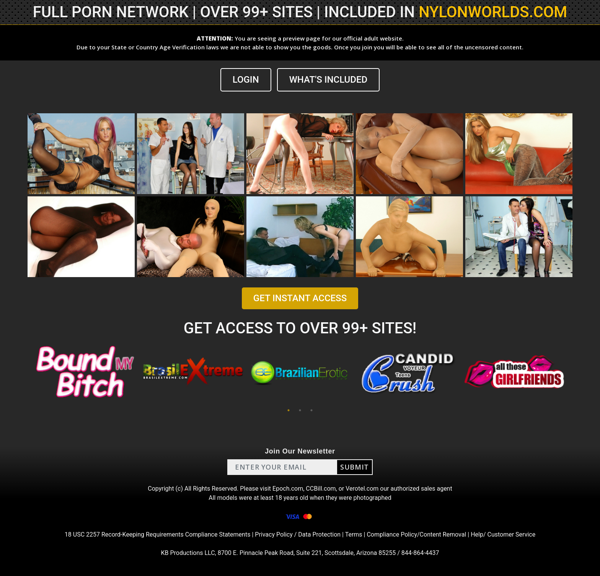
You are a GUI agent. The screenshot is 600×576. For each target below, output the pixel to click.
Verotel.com (362, 488)
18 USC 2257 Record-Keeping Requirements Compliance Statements (158, 534)
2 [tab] (300, 410)
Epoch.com (287, 488)
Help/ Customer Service (503, 534)
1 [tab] (288, 410)
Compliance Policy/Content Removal (416, 534)
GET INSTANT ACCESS (300, 298)
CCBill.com (321, 488)
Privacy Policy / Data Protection (298, 534)
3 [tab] (311, 410)
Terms (353, 534)
